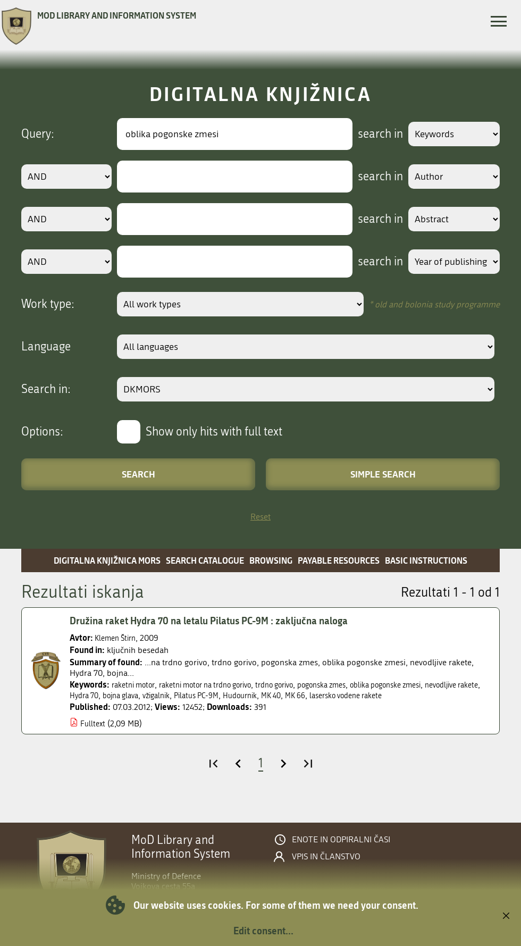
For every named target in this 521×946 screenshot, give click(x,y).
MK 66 (390, 695)
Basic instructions (426, 560)
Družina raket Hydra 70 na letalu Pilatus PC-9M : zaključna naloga (222, 620)
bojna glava (193, 695)
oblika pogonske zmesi (431, 685)
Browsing (270, 560)
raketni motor (137, 685)
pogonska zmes (357, 685)
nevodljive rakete (100, 695)
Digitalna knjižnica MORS (107, 560)
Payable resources (339, 560)
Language (46, 347)
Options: (42, 432)
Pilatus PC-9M (279, 695)
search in (370, 134)
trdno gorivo (301, 685)
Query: (37, 134)
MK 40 (363, 695)
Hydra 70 (152, 695)
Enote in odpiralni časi (341, 839)
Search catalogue (205, 560)
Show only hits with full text (214, 432)
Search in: (46, 389)
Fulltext (93, 723)
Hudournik (328, 695)
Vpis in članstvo (326, 856)
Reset (260, 517)
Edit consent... (263, 930)
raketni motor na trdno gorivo (220, 685)
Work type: (47, 304)
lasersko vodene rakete (448, 695)
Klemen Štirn (118, 638)
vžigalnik (234, 695)
